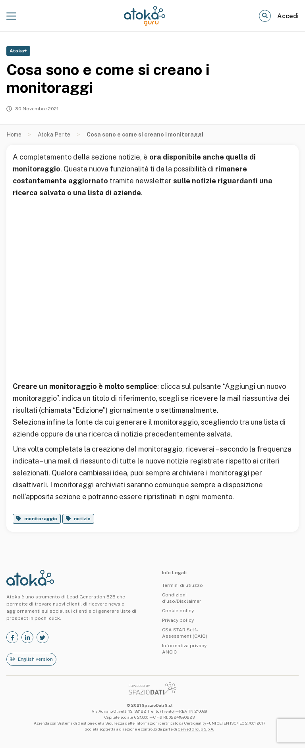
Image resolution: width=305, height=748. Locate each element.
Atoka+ (18, 51)
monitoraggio (40, 518)
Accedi (288, 16)
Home (13, 134)
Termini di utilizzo (182, 585)
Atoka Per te (54, 134)
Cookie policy (178, 610)
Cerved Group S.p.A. (196, 729)
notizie (82, 518)
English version (35, 659)
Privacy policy (178, 620)
